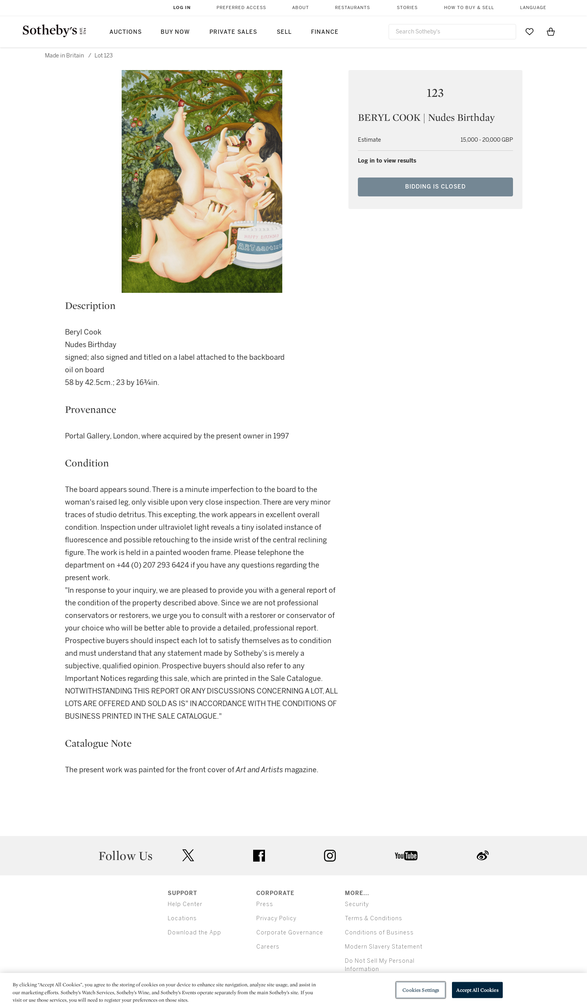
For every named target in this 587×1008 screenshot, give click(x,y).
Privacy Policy (276, 918)
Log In (182, 7)
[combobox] (453, 31)
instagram (330, 856)
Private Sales (233, 32)
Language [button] (533, 7)
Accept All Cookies (477, 989)
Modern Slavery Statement (383, 946)
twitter (188, 855)
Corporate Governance (289, 932)
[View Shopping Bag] (551, 31)
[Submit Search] (507, 31)
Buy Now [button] (175, 32)
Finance (325, 32)
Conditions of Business (379, 932)
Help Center (185, 904)
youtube (406, 855)
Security (357, 904)
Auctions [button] (125, 32)
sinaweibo (483, 855)
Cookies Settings (420, 989)
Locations (182, 918)
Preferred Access (241, 7)
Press (264, 904)
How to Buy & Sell (469, 7)
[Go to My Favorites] (529, 31)
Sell (284, 32)
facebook (259, 856)
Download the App (194, 932)
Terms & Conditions (373, 918)
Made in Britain (64, 55)
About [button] (300, 7)
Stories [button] (407, 7)
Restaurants (352, 7)
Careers (268, 946)
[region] (293, 990)
